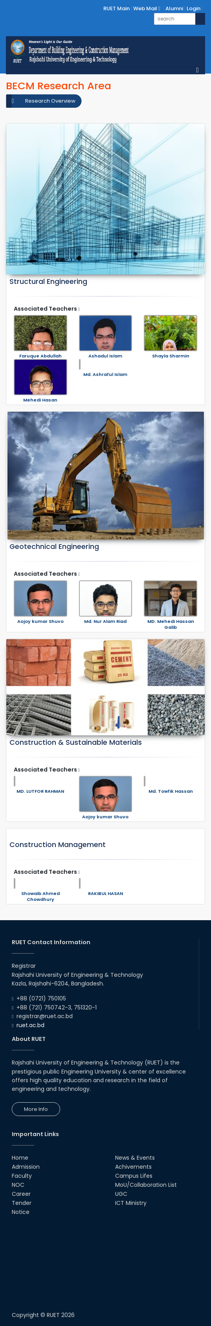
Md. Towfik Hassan (171, 791)
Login (193, 8)
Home (20, 1158)
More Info (36, 1109)
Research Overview (50, 101)
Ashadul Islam (105, 356)
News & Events (135, 1158)
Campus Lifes (133, 1176)
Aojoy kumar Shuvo (40, 621)
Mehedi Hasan (40, 400)
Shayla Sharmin (170, 356)
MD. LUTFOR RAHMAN (40, 791)
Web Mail (146, 8)
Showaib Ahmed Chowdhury (40, 896)
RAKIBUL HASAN (105, 894)
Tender (21, 1203)
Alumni (174, 8)
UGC (121, 1194)
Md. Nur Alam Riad (105, 621)
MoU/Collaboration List (146, 1185)
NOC (18, 1185)
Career (21, 1194)
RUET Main (116, 8)
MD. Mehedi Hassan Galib (170, 624)
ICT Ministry (131, 1203)
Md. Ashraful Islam (105, 375)
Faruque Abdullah (40, 356)
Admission (26, 1167)
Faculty (22, 1176)
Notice (20, 1212)
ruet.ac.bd (30, 1025)
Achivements (133, 1167)
